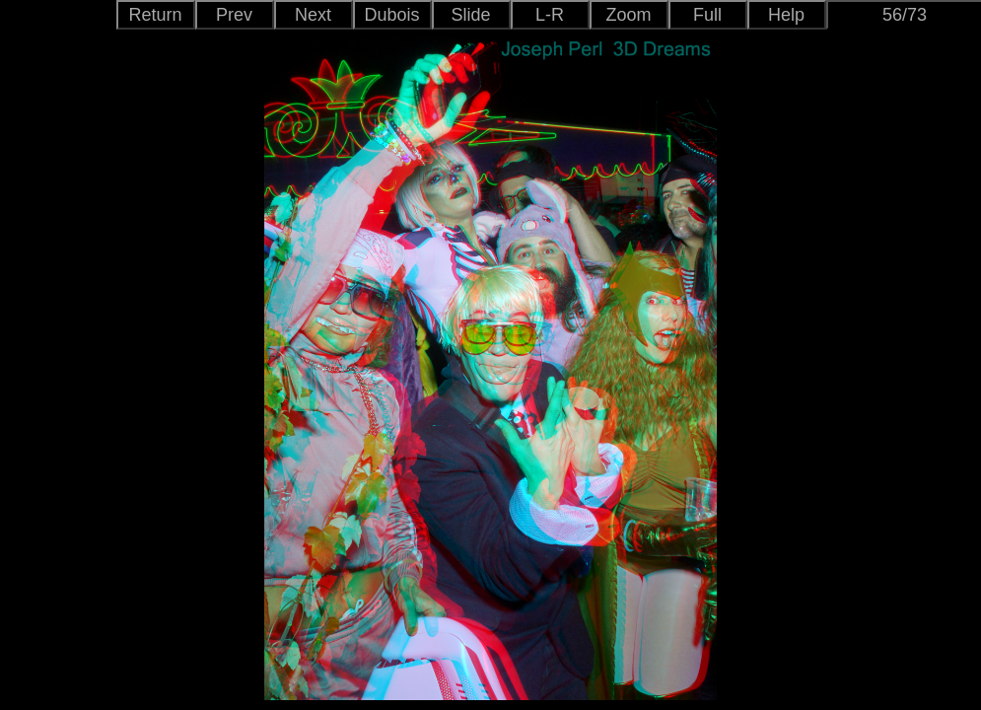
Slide (470, 15)
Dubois (391, 15)
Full (707, 15)
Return (154, 15)
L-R (549, 15)
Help (786, 15)
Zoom (628, 15)
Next (313, 15)
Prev (234, 15)
